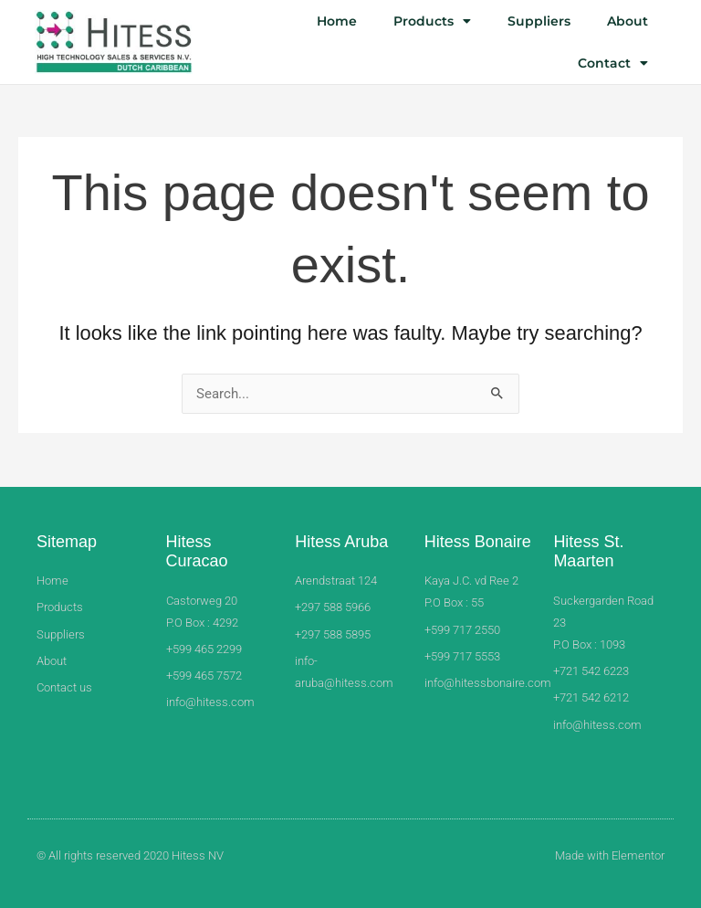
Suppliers (538, 21)
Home (337, 21)
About (627, 21)
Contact (613, 63)
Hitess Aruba (341, 542)
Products (432, 21)
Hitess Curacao (197, 552)
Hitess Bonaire (477, 542)
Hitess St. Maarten (588, 552)
